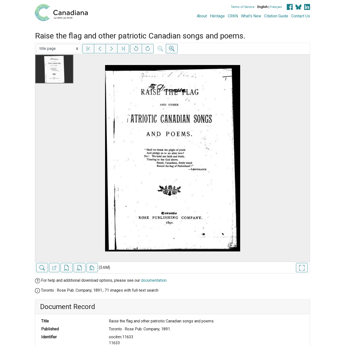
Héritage (217, 16)
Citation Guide (276, 16)
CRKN (233, 16)
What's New (251, 16)
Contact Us (300, 16)
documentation (154, 280)
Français (276, 7)
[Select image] (58, 48)
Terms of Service (243, 7)
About (202, 16)
